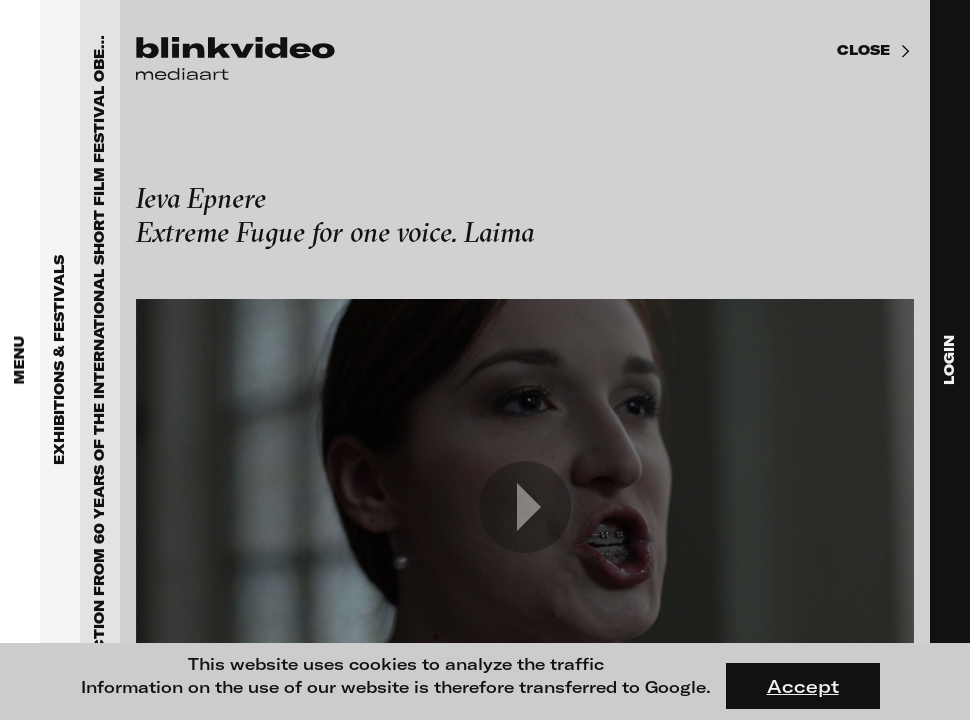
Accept (803, 686)
